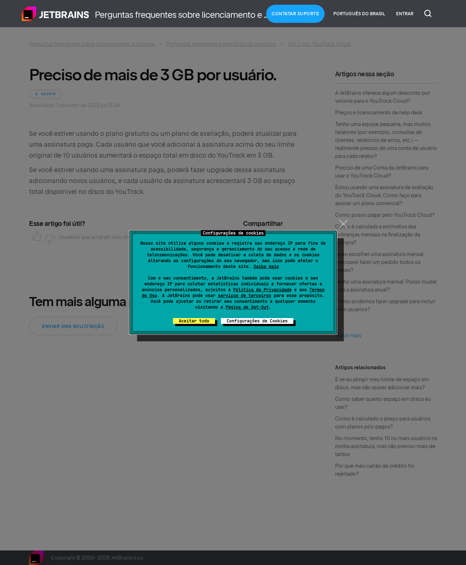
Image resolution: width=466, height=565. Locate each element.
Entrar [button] (404, 13)
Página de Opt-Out (247, 307)
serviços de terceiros (244, 295)
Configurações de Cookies (257, 321)
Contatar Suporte (295, 13)
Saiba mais (266, 266)
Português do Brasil (359, 13)
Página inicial (55, 14)
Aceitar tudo (194, 321)
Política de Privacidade (262, 290)
